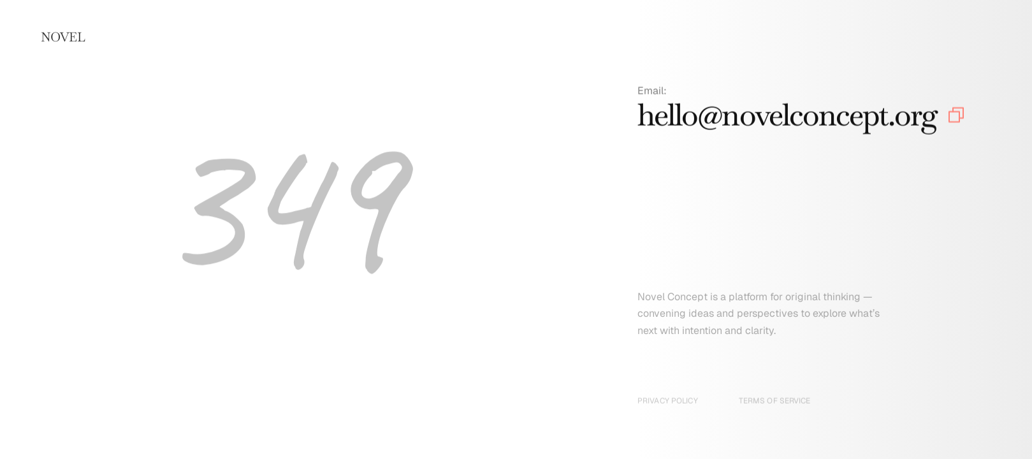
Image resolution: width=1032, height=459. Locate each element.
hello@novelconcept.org (787, 117)
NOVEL (63, 37)
